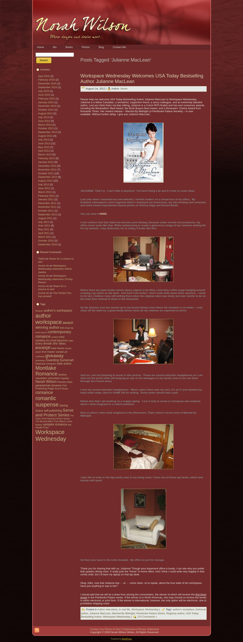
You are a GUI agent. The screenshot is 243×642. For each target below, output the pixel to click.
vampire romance (55, 424)
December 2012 (47, 165)
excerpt (43, 347)
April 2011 (44, 233)
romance (44, 392)
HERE (103, 213)
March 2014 (45, 124)
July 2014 (43, 117)
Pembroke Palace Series (151, 613)
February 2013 (46, 158)
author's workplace (183, 609)
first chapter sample (53, 351)
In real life (124, 609)
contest (54, 337)
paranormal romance (49, 385)
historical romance (46, 363)
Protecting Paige (45, 388)
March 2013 (45, 154)
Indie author (64, 363)
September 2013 (47, 132)
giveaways (41, 360)
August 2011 (45, 218)
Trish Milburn (60, 421)
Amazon (39, 311)
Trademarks (129, 629)
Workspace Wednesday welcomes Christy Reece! (55, 279)
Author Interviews (107, 609)
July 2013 (43, 139)
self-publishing (53, 410)
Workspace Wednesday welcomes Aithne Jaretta (55, 269)
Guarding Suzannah (60, 360)
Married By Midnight (123, 613)
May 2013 (43, 147)
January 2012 (46, 199)
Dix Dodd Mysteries (57, 340)
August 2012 (45, 180)
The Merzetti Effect (44, 421)
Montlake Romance (46, 370)
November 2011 (47, 206)
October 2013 (46, 128)
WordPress (127, 639)
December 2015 (47, 83)
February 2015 (46, 98)
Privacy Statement (148, 629)
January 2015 (46, 102)
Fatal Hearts (57, 348)
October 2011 (46, 210)
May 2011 (43, 229)
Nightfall (65, 378)
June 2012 (44, 188)
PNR (64, 385)
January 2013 (46, 162)
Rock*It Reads (61, 388)
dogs (71, 340)
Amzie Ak (43, 265)
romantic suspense (47, 401)
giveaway (54, 355)
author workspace (49, 319)
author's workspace (58, 310)
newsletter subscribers (48, 378)
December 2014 (47, 105)
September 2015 (47, 87)
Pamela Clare (65, 382)
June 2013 (44, 143)
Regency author (175, 613)
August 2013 (45, 135)
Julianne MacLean (100, 613)
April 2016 (44, 76)
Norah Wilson (46, 382)
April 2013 (44, 150)
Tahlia (41, 258)
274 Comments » (147, 616)
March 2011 (45, 236)
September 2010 (47, 244)
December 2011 (47, 203)
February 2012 (46, 195)
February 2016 (46, 79)
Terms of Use (112, 629)
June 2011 (44, 225)
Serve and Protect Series (55, 412)
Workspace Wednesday (51, 435)
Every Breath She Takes (51, 343)
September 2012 (47, 176)
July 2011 (43, 221)
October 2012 (46, 173)
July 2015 (43, 91)
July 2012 (43, 184)
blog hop (69, 328)
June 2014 (44, 120)
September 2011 (47, 214)
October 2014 (46, 109)
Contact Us (96, 629)
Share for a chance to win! (52, 288)
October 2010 (46, 240)
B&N (62, 328)
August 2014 (45, 113)
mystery (62, 374)
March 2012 (45, 192)
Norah (123, 88)
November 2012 (47, 169)
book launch (41, 332)
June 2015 (44, 94)
